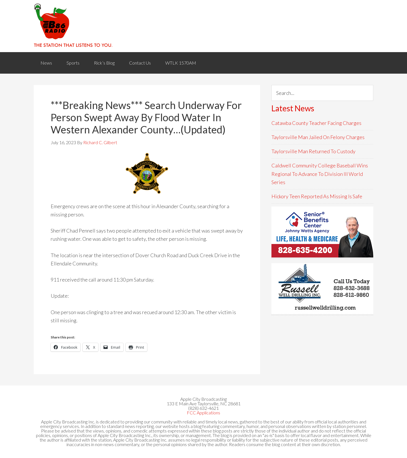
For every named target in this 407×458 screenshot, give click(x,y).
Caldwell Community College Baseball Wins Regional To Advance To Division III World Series (319, 173)
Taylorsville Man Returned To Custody (313, 151)
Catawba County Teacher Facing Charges (316, 123)
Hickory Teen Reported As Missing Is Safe (316, 196)
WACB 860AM (203, 26)
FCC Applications (203, 412)
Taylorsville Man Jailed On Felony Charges (318, 137)
